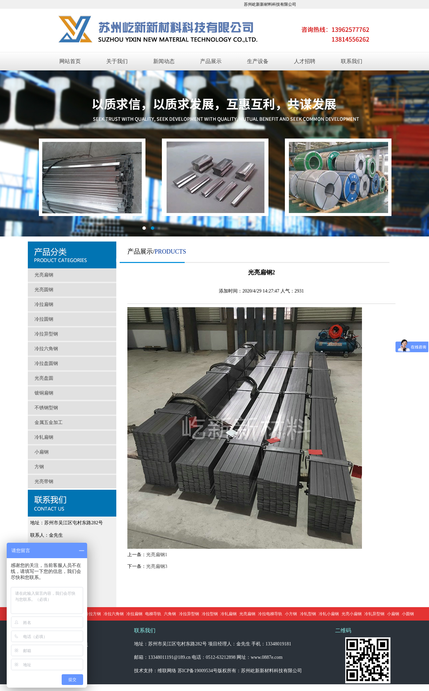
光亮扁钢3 (156, 566)
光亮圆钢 (44, 289)
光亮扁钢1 (156, 554)
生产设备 (257, 61)
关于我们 (117, 61)
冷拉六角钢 (46, 348)
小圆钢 (408, 614)
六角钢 (170, 614)
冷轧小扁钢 (329, 614)
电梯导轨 (153, 614)
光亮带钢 (44, 481)
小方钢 (291, 614)
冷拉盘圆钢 (46, 363)
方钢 (39, 466)
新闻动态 (164, 61)
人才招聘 (304, 61)
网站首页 (70, 61)
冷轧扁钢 (44, 437)
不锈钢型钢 (46, 407)
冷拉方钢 (93, 614)
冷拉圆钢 (44, 319)
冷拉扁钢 (44, 304)
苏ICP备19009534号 (198, 670)
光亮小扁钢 (352, 614)
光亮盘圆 (44, 378)
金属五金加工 (49, 422)
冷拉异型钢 (46, 333)
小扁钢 (42, 452)
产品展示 (211, 61)
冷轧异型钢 (374, 614)
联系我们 (351, 61)
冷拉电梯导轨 (270, 614)
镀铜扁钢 (44, 392)
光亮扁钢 (44, 274)
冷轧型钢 (308, 614)
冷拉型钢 (210, 614)
